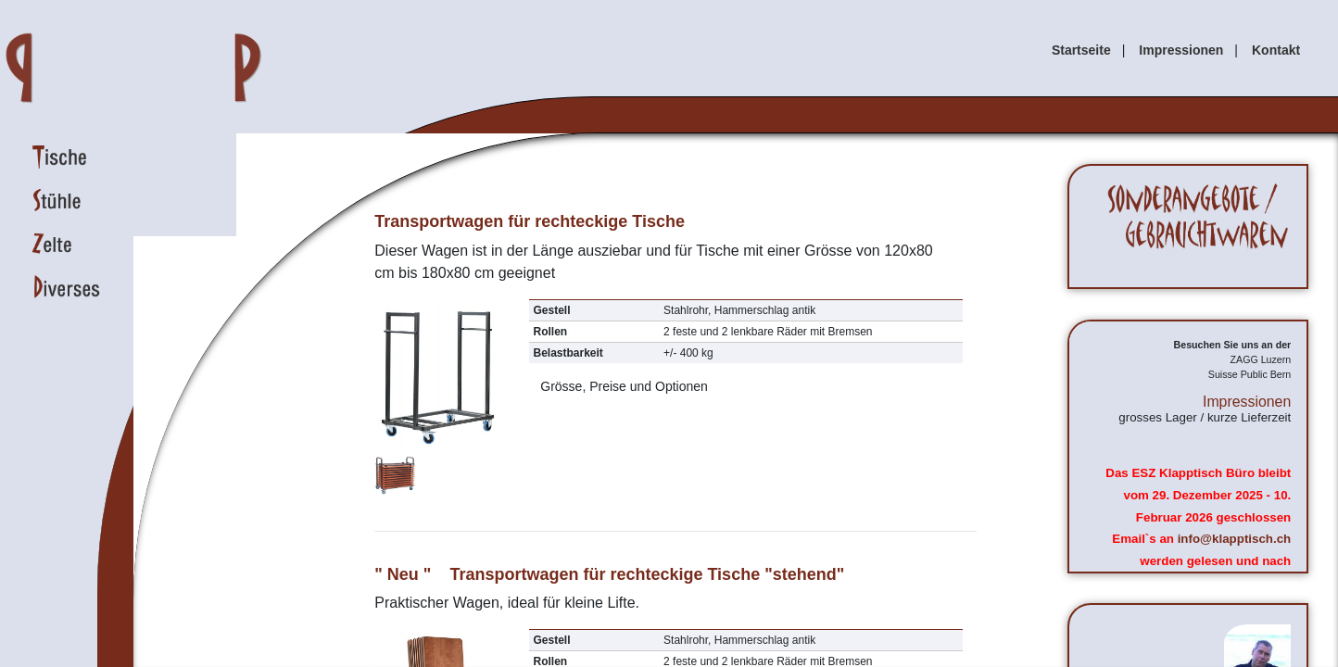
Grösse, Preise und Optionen (621, 386)
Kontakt (1276, 50)
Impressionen (1181, 50)
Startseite (1081, 50)
